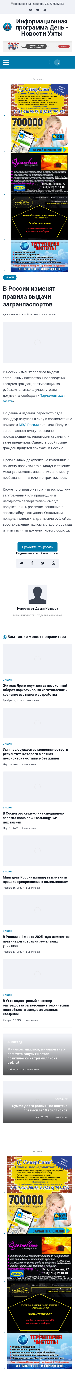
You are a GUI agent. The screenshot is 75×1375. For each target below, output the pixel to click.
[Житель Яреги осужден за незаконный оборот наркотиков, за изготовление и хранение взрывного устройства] (37, 659)
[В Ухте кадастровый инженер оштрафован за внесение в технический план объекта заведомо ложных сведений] (37, 974)
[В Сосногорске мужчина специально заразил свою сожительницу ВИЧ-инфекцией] (37, 786)
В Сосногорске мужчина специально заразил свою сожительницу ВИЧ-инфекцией (33, 817)
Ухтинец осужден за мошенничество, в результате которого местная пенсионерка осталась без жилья (35, 753)
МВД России (29, 425)
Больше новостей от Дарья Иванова (37, 615)
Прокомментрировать (37, 547)
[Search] (57, 62)
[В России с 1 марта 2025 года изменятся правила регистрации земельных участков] (37, 910)
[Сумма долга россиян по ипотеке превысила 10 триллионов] (37, 1102)
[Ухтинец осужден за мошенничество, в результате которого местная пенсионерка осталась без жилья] (37, 723)
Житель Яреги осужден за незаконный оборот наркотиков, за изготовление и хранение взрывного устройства (35, 690)
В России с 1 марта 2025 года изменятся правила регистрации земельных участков (36, 941)
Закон (9, 277)
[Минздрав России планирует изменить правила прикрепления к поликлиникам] (37, 850)
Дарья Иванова (12, 314)
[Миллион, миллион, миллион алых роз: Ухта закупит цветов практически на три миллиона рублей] (37, 1054)
